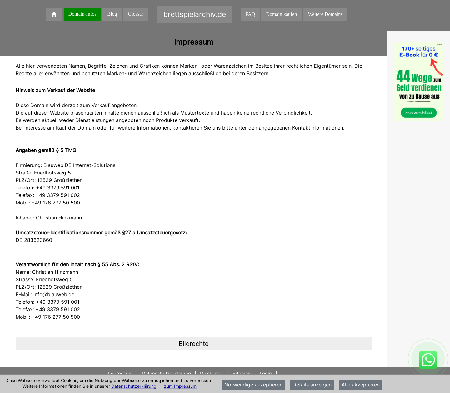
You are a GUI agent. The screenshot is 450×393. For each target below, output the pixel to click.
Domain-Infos (82, 14)
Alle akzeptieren (361, 385)
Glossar (135, 14)
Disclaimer (211, 373)
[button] (194, 343)
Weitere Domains (325, 14)
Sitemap (241, 373)
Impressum (121, 373)
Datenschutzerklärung (134, 386)
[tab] (194, 343)
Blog (112, 14)
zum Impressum (180, 386)
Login (266, 373)
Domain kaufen (281, 14)
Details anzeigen (312, 385)
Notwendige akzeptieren (253, 385)
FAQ (250, 14)
